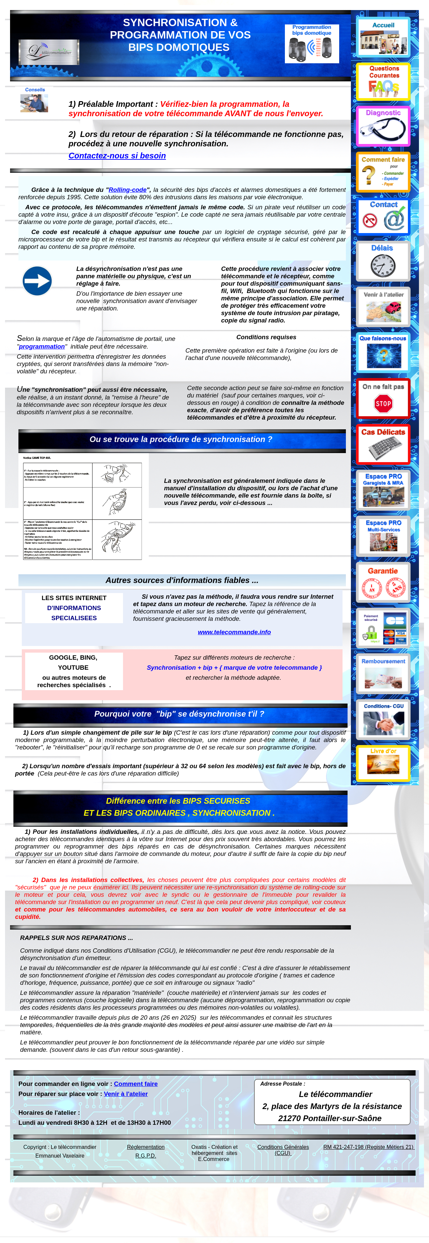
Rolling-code (127, 189)
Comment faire (136, 1083)
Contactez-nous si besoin (117, 155)
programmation (42, 346)
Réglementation (146, 1147)
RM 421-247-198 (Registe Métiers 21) (369, 1147)
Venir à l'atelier (126, 1093)
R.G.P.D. (145, 1156)
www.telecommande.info (234, 632)
